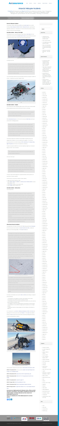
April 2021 (43, 195)
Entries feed (44, 407)
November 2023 (44, 142)
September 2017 (45, 270)
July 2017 (43, 273)
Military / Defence (45, 375)
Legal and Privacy (15, 423)
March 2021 (44, 197)
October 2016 (44, 289)
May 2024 (43, 131)
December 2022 (44, 161)
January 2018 (44, 263)
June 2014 (43, 337)
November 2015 (44, 308)
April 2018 (43, 258)
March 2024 (44, 135)
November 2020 (44, 204)
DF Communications (49, 423)
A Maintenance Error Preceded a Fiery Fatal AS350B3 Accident (45, 37)
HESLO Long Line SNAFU (46, 40)
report (22, 229)
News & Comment (45, 3)
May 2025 (43, 111)
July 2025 (43, 107)
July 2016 (43, 294)
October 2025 (44, 102)
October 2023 (44, 144)
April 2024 (43, 133)
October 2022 (44, 164)
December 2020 (44, 202)
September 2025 (45, 104)
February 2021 (44, 199)
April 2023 (43, 154)
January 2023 (44, 159)
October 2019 (44, 227)
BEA (25, 229)
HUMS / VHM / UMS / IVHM (46, 369)
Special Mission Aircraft (23, 13)
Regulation (43, 12)
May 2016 (43, 297)
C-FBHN (11, 185)
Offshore (43, 380)
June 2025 (43, 109)
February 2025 (44, 116)
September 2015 (45, 311)
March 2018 (44, 259)
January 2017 (44, 284)
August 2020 (44, 209)
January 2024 (44, 138)
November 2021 (44, 183)
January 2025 (44, 118)
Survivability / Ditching (35, 13)
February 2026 (44, 95)
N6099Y (18, 181)
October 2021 (44, 185)
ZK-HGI (11, 184)
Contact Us (50, 3)
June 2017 (43, 275)
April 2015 (43, 320)
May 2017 (43, 277)
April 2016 (43, 299)
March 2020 (44, 218)
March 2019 (44, 239)
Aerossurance (16, 11)
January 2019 (44, 242)
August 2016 (44, 292)
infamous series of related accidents (26, 181)
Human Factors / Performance (32, 12)
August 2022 (44, 168)
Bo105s (16, 311)
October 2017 (44, 268)
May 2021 (43, 194)
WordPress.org (44, 410)
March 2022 (44, 176)
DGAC (22, 294)
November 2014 (44, 329)
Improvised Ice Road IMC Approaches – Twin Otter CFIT (46, 51)
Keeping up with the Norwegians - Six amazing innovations (46, 80)
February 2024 (44, 137)
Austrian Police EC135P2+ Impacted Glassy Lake (23, 373)
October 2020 (44, 206)
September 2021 (45, 187)
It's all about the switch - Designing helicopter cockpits (46, 61)
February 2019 (44, 240)
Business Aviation (45, 354)
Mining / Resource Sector (46, 377)
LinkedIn (13, 395)
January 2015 (44, 325)
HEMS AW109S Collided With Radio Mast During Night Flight (46, 83)
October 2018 (44, 247)
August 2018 (44, 251)
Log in (43, 405)
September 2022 (45, 166)
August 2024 (44, 126)
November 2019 (44, 225)
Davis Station (29, 34)
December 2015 (44, 306)
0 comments (45, 13)
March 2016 (44, 301)
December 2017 (44, 265)
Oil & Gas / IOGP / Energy (46, 382)
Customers (39, 3)
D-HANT (28, 311)
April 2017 (43, 278)
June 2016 (43, 296)
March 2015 (44, 322)
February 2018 (44, 261)
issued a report (26, 25)
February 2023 (44, 157)
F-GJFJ (23, 226)
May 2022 (43, 173)
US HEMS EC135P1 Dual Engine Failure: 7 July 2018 (45, 64)
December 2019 (44, 223)
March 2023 (44, 156)
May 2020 (43, 214)
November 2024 (44, 121)
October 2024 (44, 123)
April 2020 (43, 216)
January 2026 (44, 97)
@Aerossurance (24, 395)
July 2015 (43, 315)
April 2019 (43, 237)
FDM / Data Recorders (45, 361)
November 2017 (44, 266)
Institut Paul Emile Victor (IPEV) (24, 227)
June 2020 (43, 213)
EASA (25, 294)
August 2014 (44, 334)
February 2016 (44, 303)
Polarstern (23, 312)
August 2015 (44, 313)
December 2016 (44, 285)
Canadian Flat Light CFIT (20, 379)
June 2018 (43, 254)
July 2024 (43, 128)
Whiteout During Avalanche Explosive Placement (23, 384)
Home (27, 3)
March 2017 (44, 280)
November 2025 (44, 100)
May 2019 (43, 235)
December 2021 (44, 182)
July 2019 (43, 232)
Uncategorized (44, 394)
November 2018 (44, 246)
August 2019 (44, 230)
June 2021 (43, 192)
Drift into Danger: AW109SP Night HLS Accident (46, 76)
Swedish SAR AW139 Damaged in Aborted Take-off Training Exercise (46, 70)
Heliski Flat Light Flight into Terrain (20, 382)
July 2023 (43, 149)
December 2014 (44, 327)
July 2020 (43, 211)
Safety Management (45, 389)
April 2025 (43, 112)
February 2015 (44, 323)
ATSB (20, 25)
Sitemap (19, 423)
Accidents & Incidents (35, 11)
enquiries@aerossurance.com (12, 394)
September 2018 (45, 249)
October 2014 (44, 330)
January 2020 (44, 221)
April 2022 (43, 175)
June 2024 (43, 130)
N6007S (11, 181)
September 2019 (45, 228)
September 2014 (45, 332)
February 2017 (44, 282)
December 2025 (44, 99)
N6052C (14, 181)
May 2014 (43, 339)
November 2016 (44, 287)
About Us (30, 3)
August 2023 (44, 147)
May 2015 (43, 318)
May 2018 (43, 256)
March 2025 (44, 114)
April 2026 (43, 92)
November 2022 (44, 163)
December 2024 (44, 119)
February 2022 (44, 178)
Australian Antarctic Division (21, 35)
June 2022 (43, 171)
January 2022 (44, 180)
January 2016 (44, 304)
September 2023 (45, 145)
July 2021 (43, 190)
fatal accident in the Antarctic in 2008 (28, 367)
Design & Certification (45, 359)
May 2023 (43, 152)
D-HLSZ (32, 311)
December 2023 (44, 140)
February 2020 (44, 220)
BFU (11, 314)
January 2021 (44, 201)
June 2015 (43, 316)
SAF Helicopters (32, 226)
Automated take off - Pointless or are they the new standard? (46, 74)
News (43, 379)
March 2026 (44, 93)
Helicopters (21, 12)
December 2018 (44, 244)
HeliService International (22, 311)
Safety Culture (44, 387)
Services (35, 3)
